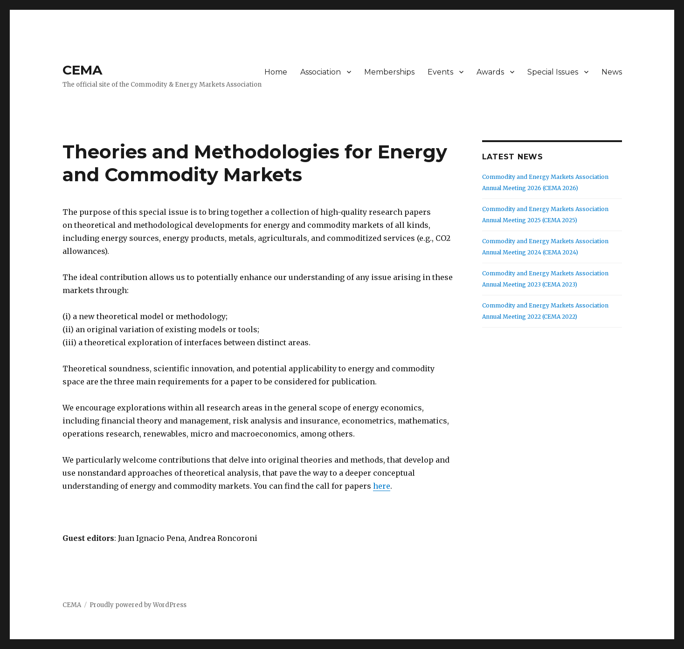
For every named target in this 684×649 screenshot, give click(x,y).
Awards (490, 72)
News (611, 72)
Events (440, 72)
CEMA (82, 70)
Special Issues (552, 72)
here (381, 486)
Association (320, 72)
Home (275, 72)
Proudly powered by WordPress (138, 605)
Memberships (389, 72)
